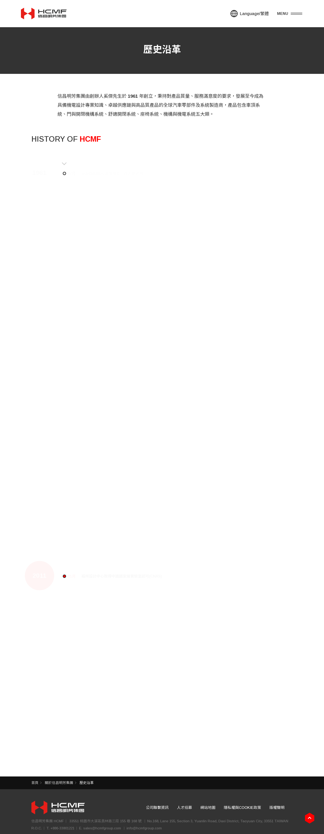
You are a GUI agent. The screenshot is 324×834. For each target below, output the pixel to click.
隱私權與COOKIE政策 (242, 808)
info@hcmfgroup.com (144, 828)
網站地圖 (207, 808)
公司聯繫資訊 (157, 808)
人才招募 (184, 808)
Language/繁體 (254, 13)
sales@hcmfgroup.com (102, 828)
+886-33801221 (62, 828)
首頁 (34, 783)
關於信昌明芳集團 (59, 783)
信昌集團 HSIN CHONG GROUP (44, 13)
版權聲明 (276, 808)
